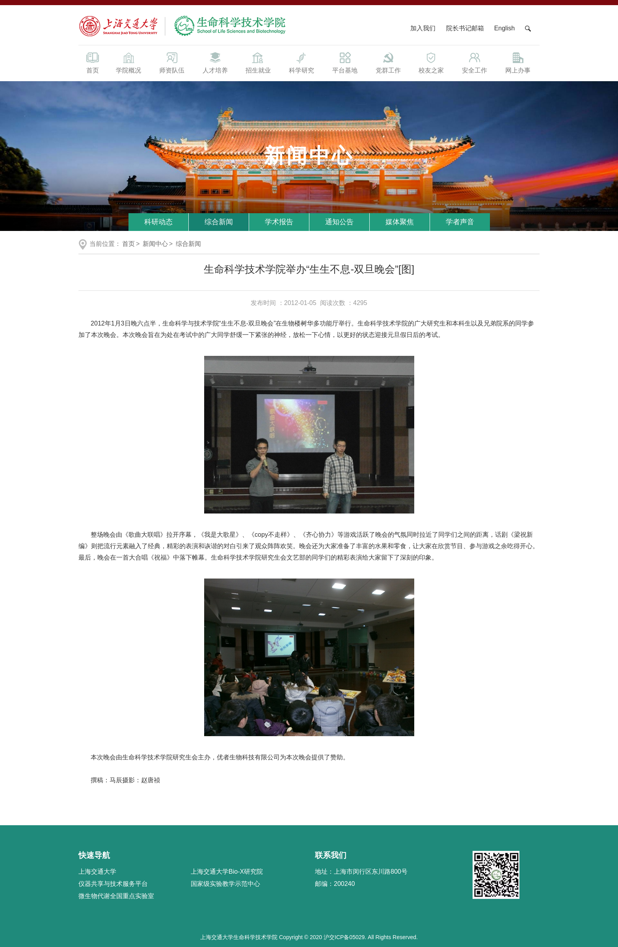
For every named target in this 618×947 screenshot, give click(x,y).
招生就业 (258, 62)
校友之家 (431, 62)
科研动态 (158, 222)
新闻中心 (155, 243)
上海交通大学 (97, 871)
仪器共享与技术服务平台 (113, 883)
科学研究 (301, 62)
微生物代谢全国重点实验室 (116, 896)
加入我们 (423, 28)
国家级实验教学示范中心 (225, 883)
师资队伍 (172, 62)
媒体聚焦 (399, 222)
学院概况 (128, 62)
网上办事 (518, 62)
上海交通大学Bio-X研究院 (227, 871)
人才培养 (215, 62)
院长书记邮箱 (465, 28)
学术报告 (279, 222)
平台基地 (345, 62)
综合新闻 (219, 222)
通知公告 (339, 222)
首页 (92, 62)
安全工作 (474, 62)
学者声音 (460, 222)
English (504, 28)
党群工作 (388, 62)
